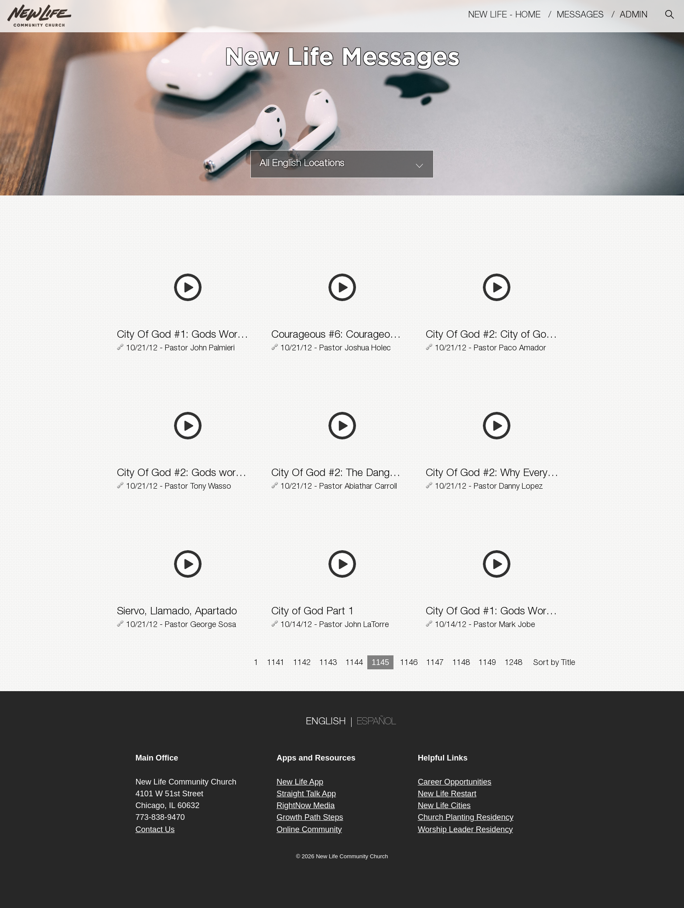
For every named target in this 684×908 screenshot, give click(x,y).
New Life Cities (444, 805)
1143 (328, 663)
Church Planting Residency (465, 817)
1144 (354, 663)
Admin (637, 15)
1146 (408, 663)
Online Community (309, 829)
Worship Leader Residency (465, 829)
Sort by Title (554, 663)
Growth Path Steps (310, 817)
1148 (461, 663)
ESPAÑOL (376, 722)
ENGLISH (326, 722)
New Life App (300, 782)
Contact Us (154, 829)
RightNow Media (306, 805)
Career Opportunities (455, 782)
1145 (380, 662)
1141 (275, 663)
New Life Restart (447, 793)
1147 (435, 663)
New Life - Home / (512, 15)
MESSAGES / (588, 15)
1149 (487, 663)
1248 (513, 663)
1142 (302, 663)
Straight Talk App (306, 793)
